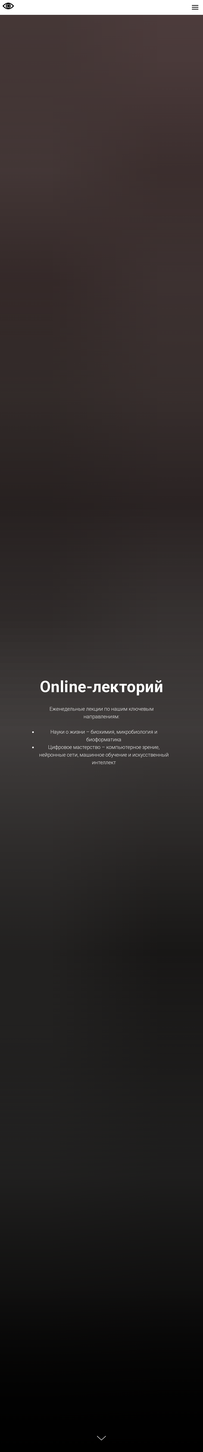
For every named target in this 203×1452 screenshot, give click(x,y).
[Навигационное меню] (195, 7)
